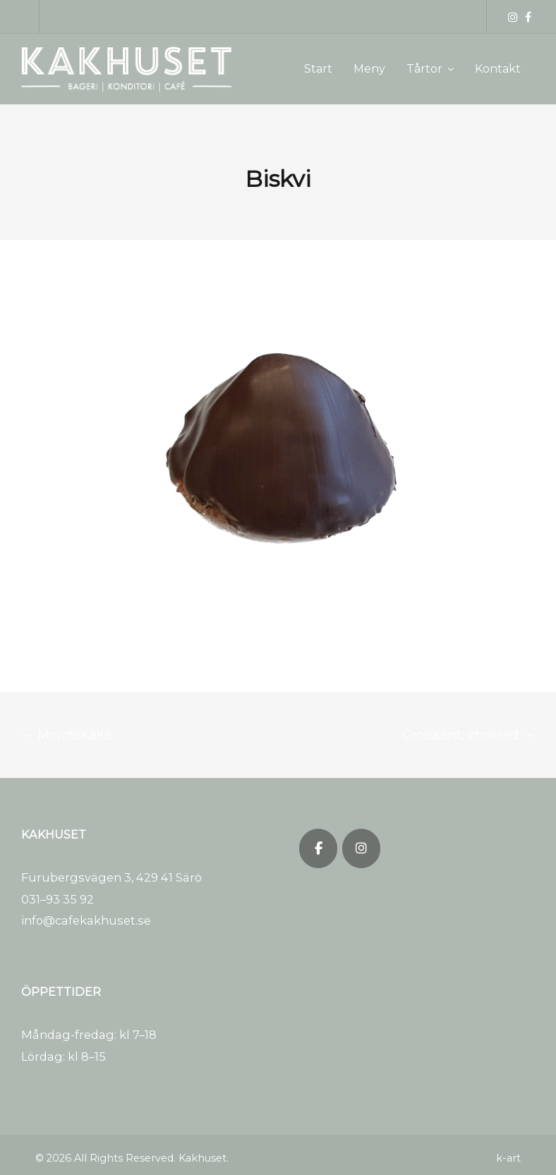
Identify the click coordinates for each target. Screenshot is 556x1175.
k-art (508, 1158)
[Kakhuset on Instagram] (361, 848)
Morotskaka (66, 735)
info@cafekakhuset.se (86, 920)
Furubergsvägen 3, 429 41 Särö (111, 877)
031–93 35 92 (57, 899)
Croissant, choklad (468, 735)
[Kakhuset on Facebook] (318, 848)
